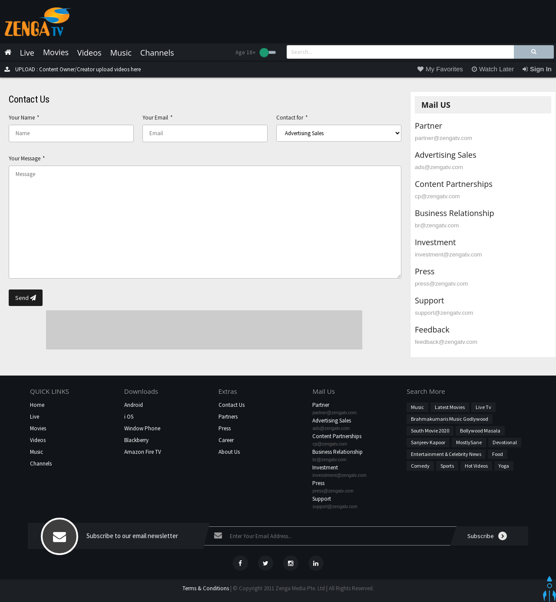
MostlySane (469, 442)
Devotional (505, 442)
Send (25, 298)
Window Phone (142, 428)
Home (37, 405)
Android (133, 405)
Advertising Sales (331, 420)
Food (497, 454)
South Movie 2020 (430, 430)
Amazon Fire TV (142, 452)
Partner (320, 405)
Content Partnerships (336, 436)
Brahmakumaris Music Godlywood (449, 419)
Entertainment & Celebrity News (446, 454)
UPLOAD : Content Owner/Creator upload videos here (70, 69)
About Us (229, 452)
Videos (38, 440)
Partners (228, 416)
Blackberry (136, 440)
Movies (38, 428)
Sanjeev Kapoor (428, 442)
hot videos (476, 465)
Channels (41, 463)
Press (224, 428)
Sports (447, 465)
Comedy (420, 465)
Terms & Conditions (205, 588)
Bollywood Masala (480, 430)
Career (226, 440)
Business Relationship (337, 452)
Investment (325, 467)
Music (36, 452)
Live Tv (483, 407)
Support (321, 498)
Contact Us (231, 405)
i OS (128, 416)
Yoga (504, 465)
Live (34, 416)
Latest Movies (450, 407)
